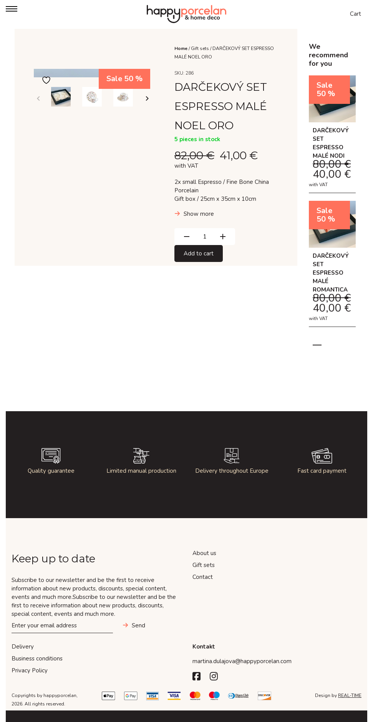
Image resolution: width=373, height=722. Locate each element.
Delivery (23, 646)
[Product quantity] (205, 236)
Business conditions (37, 658)
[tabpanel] (332, 205)
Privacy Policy (30, 670)
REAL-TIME (349, 695)
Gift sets (200, 48)
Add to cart (199, 253)
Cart (355, 14)
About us (204, 553)
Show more (199, 214)
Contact (202, 577)
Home (180, 48)
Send (138, 625)
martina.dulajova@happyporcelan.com (242, 661)
